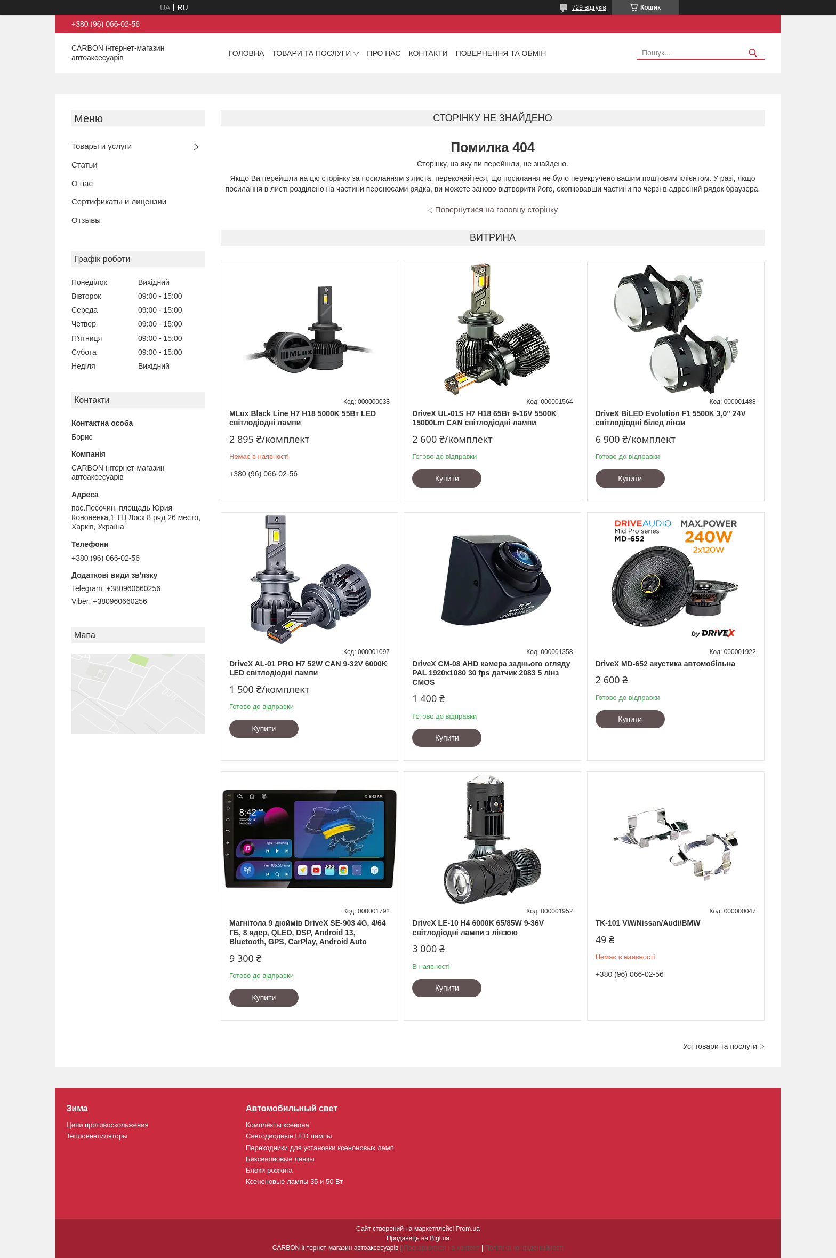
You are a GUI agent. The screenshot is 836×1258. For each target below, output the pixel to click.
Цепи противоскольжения (107, 1125)
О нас (82, 183)
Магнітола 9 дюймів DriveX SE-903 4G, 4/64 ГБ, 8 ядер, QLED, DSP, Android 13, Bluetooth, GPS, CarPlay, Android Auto (307, 932)
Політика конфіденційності (524, 1248)
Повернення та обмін (501, 53)
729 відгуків (589, 7)
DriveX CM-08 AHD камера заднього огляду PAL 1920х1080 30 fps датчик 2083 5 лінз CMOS (491, 673)
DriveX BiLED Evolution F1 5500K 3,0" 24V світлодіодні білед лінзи (671, 418)
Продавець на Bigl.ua (418, 1238)
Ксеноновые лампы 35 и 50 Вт (294, 1181)
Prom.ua (468, 1228)
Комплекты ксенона (277, 1125)
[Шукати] (753, 53)
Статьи (84, 164)
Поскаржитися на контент (441, 1248)
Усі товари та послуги (720, 1046)
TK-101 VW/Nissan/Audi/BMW (648, 923)
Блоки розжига (269, 1170)
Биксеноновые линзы (280, 1159)
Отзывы (86, 220)
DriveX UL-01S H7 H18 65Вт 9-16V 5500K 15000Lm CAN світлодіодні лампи (484, 418)
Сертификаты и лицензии (118, 201)
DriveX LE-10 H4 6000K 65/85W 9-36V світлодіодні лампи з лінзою (478, 928)
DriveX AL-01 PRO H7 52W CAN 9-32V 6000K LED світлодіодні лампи (308, 668)
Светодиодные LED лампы (289, 1136)
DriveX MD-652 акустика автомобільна (665, 663)
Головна (246, 53)
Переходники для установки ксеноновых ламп (320, 1148)
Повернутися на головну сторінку (496, 209)
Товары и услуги (101, 145)
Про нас (383, 53)
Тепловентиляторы (96, 1136)
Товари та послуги (311, 53)
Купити (447, 478)
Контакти (427, 53)
